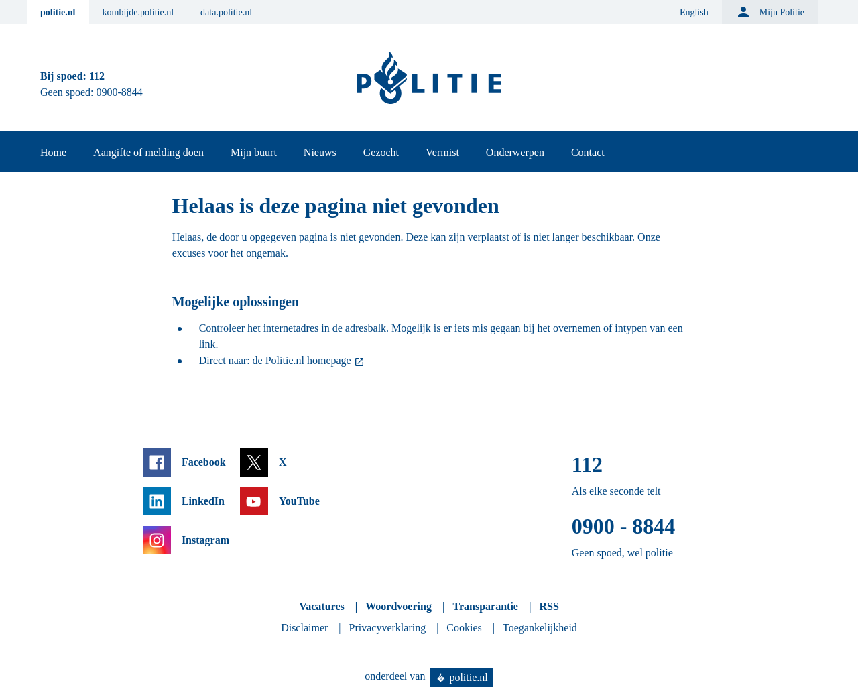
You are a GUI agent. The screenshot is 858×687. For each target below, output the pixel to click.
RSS (548, 606)
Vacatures (322, 606)
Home (53, 152)
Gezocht (381, 152)
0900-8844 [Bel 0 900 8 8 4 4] (120, 92)
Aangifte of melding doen (148, 152)
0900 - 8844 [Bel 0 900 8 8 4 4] (624, 526)
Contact (588, 152)
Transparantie (484, 606)
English (694, 12)
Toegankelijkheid (540, 627)
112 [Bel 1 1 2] (97, 76)
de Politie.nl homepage (302, 360)
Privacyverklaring (387, 627)
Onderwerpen (515, 152)
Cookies (463, 627)
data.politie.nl (226, 12)
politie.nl (58, 12)
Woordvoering (398, 606)
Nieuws (320, 152)
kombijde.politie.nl (138, 12)
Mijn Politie (769, 12)
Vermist (442, 152)
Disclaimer (304, 627)
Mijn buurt (254, 152)
